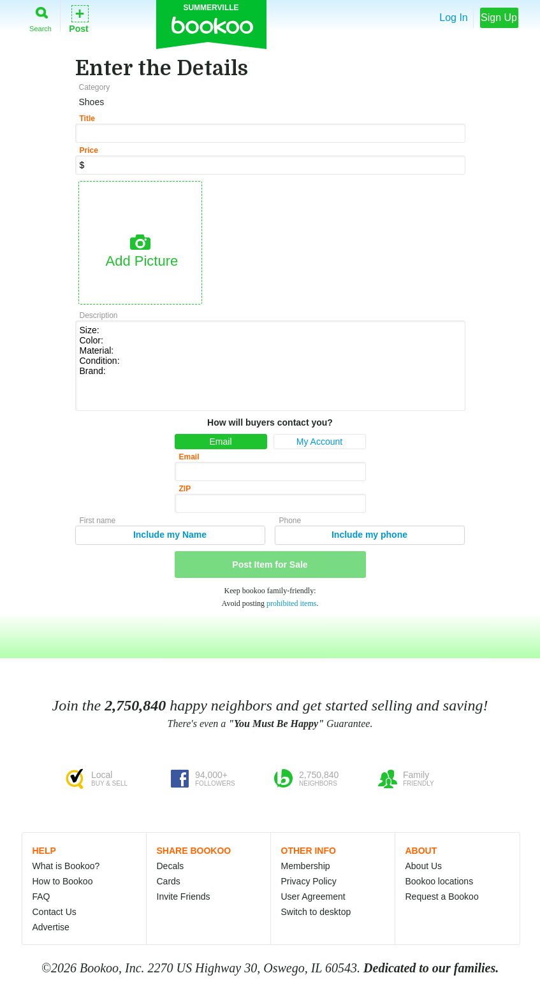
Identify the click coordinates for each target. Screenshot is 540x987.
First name (98, 520)
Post (78, 18)
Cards (168, 881)
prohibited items (291, 603)
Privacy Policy (309, 881)
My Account (319, 441)
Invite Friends (183, 896)
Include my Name (170, 535)
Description (99, 315)
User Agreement (313, 896)
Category (94, 87)
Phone (290, 520)
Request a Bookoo (442, 896)
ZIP (185, 488)
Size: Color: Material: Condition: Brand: (270, 364)
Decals (170, 866)
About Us (423, 866)
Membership (305, 866)
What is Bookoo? (66, 866)
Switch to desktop (316, 912)
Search (40, 17)
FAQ (41, 896)
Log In (453, 17)
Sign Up (499, 17)
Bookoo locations (439, 881)
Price (89, 150)
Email (220, 441)
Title (87, 118)
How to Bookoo (63, 881)
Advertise (51, 927)
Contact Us (55, 912)
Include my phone (369, 535)
